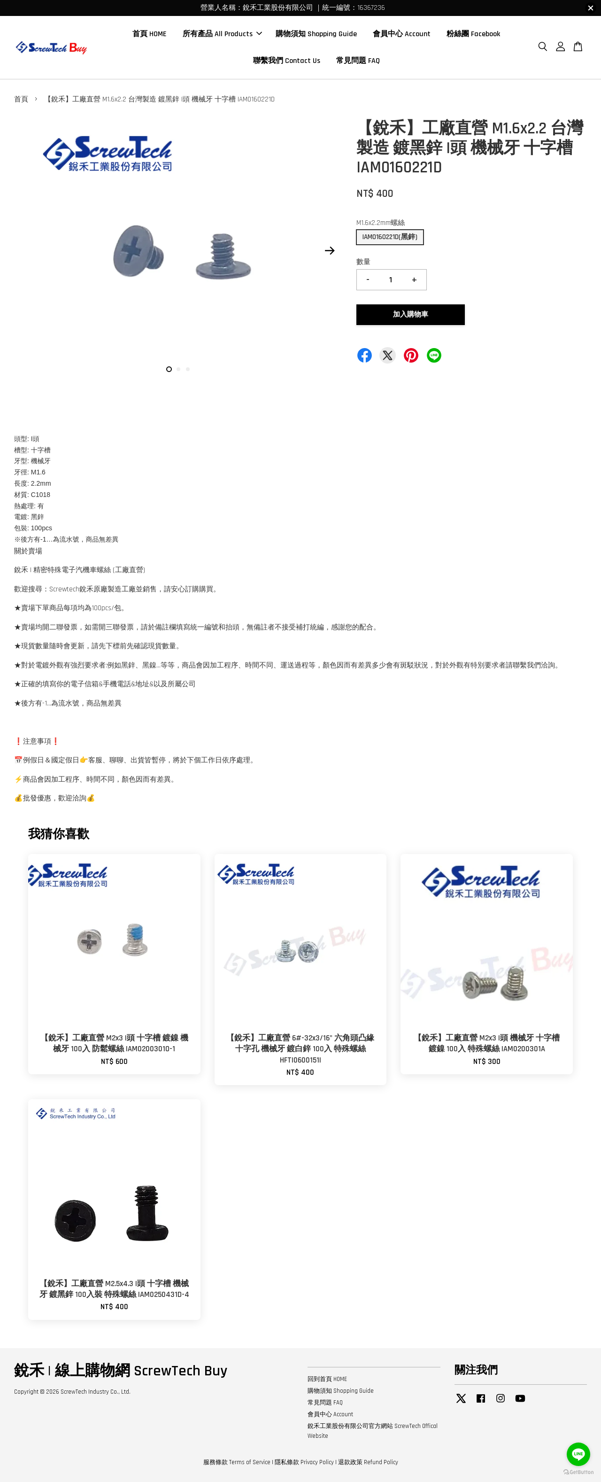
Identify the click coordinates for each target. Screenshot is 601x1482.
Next (329, 251)
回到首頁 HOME (327, 1379)
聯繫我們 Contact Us (286, 61)
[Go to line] (578, 1454)
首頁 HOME (149, 34)
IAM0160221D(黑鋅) (389, 237)
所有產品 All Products (222, 34)
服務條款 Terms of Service (236, 1462)
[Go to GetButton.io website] (578, 1472)
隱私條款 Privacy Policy (304, 1462)
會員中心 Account (402, 34)
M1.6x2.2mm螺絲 (380, 222)
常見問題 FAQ (358, 61)
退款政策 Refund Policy (368, 1462)
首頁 (21, 99)
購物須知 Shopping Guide (316, 34)
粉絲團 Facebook (473, 34)
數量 (363, 261)
